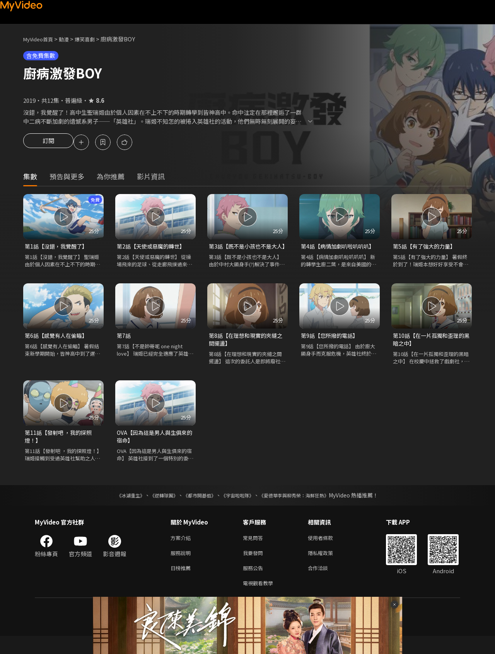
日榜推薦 (182, 584)
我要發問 (254, 568)
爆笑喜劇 (93, 39)
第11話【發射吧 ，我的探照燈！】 (60, 449)
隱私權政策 (326, 568)
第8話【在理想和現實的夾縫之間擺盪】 (245, 350)
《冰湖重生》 (117, 509)
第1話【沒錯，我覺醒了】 (58, 248)
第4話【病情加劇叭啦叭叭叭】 (339, 248)
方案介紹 (182, 552)
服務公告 (254, 584)
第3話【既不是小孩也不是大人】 (245, 252)
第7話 (124, 346)
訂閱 (48, 143)
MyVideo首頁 (40, 39)
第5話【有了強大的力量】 (426, 248)
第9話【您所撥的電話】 (331, 346)
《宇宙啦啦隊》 (239, 509)
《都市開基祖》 (196, 509)
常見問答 (254, 552)
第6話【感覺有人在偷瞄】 (58, 346)
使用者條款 (326, 552)
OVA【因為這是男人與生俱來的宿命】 (154, 449)
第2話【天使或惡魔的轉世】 (153, 248)
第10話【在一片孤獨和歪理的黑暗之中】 (431, 350)
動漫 (70, 39)
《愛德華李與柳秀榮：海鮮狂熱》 (304, 509)
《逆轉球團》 (155, 509)
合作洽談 (324, 584)
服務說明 (182, 568)
